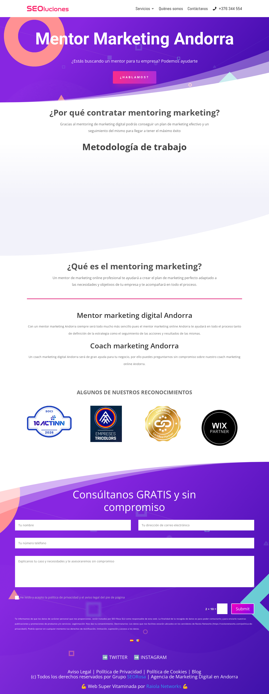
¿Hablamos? (134, 77)
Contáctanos (198, 8)
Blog (196, 671)
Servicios (143, 8)
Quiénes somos (171, 8)
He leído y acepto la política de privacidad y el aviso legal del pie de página (70, 597)
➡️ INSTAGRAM (150, 657)
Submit (243, 609)
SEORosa (136, 676)
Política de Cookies (167, 671)
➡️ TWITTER (115, 657)
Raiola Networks (163, 686)
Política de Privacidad (119, 671)
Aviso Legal (79, 671)
